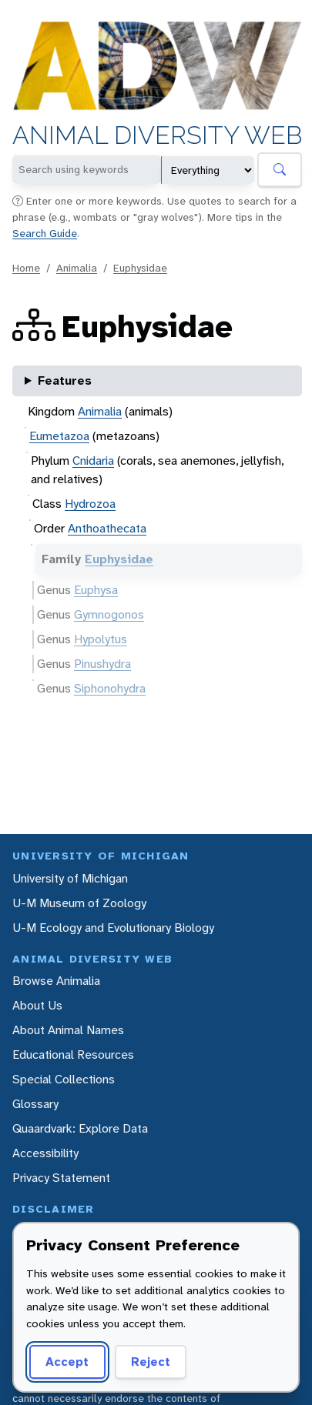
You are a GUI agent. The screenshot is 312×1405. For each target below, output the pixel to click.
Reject (150, 1361)
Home (26, 268)
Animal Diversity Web (157, 136)
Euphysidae (140, 268)
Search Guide (44, 233)
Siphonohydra (110, 688)
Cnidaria (93, 460)
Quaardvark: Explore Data (80, 1128)
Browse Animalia (56, 981)
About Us (37, 1005)
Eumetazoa (59, 436)
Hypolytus (100, 639)
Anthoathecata (107, 528)
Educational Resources (73, 1054)
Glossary (35, 1104)
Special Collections (63, 1079)
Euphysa (96, 590)
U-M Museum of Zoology (79, 903)
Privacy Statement (61, 1178)
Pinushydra (102, 664)
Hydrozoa (90, 504)
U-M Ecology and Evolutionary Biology (113, 927)
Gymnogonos (109, 614)
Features (65, 380)
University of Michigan (70, 878)
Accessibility (45, 1153)
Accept (67, 1361)
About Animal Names (68, 1030)
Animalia (76, 268)
